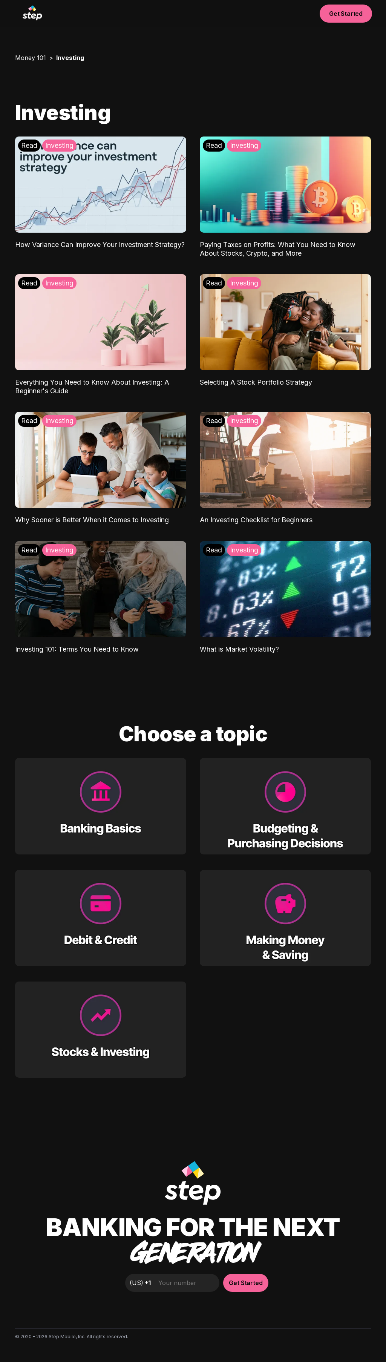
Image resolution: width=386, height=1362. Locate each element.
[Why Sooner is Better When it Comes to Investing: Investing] (100, 468)
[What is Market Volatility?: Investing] (285, 597)
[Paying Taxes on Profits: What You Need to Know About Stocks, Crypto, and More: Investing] (285, 197)
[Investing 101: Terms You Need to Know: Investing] (100, 597)
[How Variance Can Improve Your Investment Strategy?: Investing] (100, 193)
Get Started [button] (346, 14)
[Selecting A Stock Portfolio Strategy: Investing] (285, 330)
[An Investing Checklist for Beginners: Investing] (285, 468)
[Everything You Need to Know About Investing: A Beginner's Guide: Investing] (100, 334)
